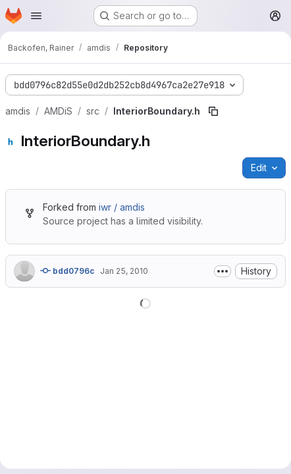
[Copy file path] (213, 111)
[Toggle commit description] (222, 271)
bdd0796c (67, 270)
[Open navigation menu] (36, 15)
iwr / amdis (122, 207)
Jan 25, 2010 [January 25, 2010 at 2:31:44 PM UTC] (124, 271)
